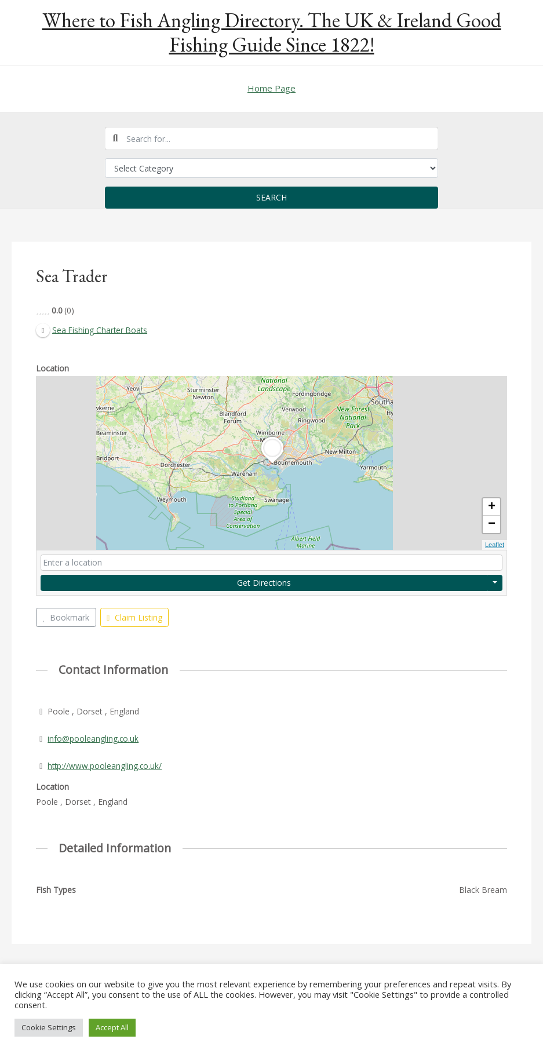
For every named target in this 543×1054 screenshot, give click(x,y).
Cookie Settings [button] (48, 1027)
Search (271, 197)
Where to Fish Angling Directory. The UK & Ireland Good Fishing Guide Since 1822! (271, 32)
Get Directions (264, 582)
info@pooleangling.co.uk (93, 738)
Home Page (271, 88)
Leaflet (494, 545)
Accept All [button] (112, 1027)
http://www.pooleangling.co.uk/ (105, 765)
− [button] (491, 525)
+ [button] (491, 507)
